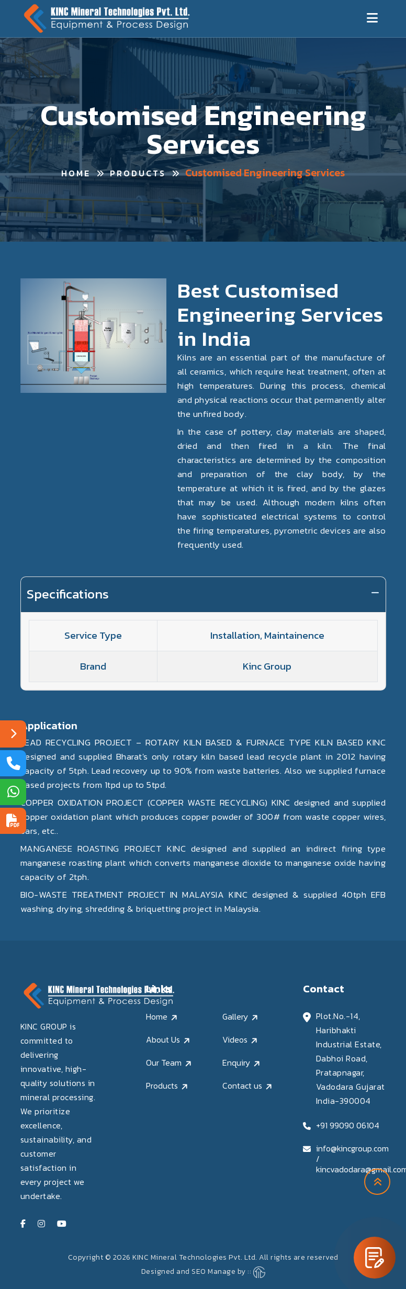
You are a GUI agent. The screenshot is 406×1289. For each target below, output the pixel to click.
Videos (234, 1039)
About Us (163, 1039)
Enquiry (236, 1062)
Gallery (235, 1016)
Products (138, 173)
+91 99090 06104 (347, 1125)
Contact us (242, 1085)
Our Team (164, 1062)
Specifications (68, 594)
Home (76, 173)
